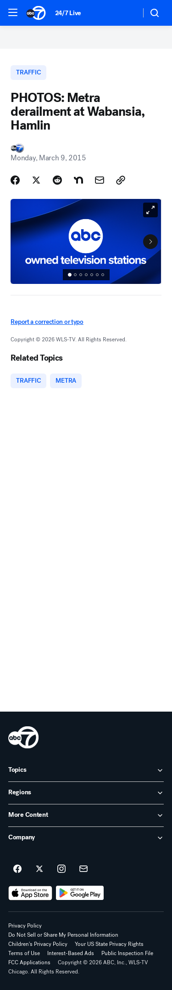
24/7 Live (68, 13)
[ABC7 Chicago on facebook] (17, 869)
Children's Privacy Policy (37, 944)
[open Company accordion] (86, 838)
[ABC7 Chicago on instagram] (61, 869)
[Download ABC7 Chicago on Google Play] (80, 893)
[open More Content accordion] (86, 815)
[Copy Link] (120, 180)
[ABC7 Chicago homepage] (36, 13)
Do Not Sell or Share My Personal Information (63, 935)
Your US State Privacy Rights (109, 944)
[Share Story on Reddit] (57, 180)
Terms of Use (24, 953)
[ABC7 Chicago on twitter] (39, 869)
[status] (86, 274)
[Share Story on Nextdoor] (78, 180)
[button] (12, 12)
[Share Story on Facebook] (15, 180)
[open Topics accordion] (86, 770)
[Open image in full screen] (150, 210)
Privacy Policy (25, 925)
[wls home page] (23, 737)
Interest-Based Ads (70, 953)
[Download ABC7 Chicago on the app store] (30, 893)
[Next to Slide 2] (150, 241)
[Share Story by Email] (99, 180)
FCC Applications (29, 962)
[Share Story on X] (36, 180)
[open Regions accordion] (86, 793)
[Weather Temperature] (126, 13)
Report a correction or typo (47, 321)
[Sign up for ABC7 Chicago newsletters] (83, 869)
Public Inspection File (127, 953)
